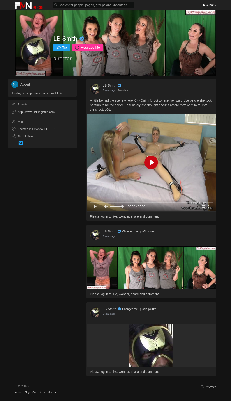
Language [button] (208, 386)
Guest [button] (210, 5)
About (18, 392)
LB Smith (66, 38)
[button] (93, 4)
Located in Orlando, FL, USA (36, 129)
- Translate (122, 90)
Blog (27, 392)
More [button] (52, 392)
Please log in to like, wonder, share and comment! (125, 216)
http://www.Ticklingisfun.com (36, 112)
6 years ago (109, 90)
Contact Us (38, 392)
